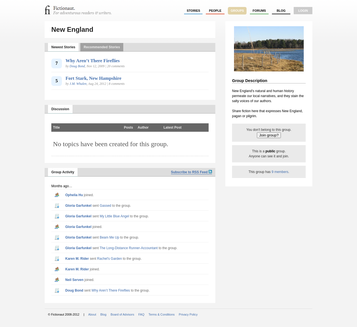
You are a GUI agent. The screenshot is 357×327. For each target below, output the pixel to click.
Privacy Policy (188, 314)
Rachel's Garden (109, 259)
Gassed (105, 206)
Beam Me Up (109, 237)
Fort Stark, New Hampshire (93, 78)
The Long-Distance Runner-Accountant (129, 248)
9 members (280, 172)
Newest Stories (63, 47)
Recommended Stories (102, 47)
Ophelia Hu (74, 195)
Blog (281, 10)
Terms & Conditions (162, 314)
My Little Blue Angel (114, 216)
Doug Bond (77, 66)
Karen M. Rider (77, 259)
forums (259, 10)
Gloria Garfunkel (78, 206)
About (92, 314)
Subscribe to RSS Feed (191, 172)
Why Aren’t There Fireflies (93, 60)
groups (237, 10)
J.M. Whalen (77, 84)
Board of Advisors (122, 314)
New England (72, 29)
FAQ (141, 314)
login (303, 10)
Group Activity (62, 172)
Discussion (60, 109)
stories (193, 10)
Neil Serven (74, 280)
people (215, 10)
